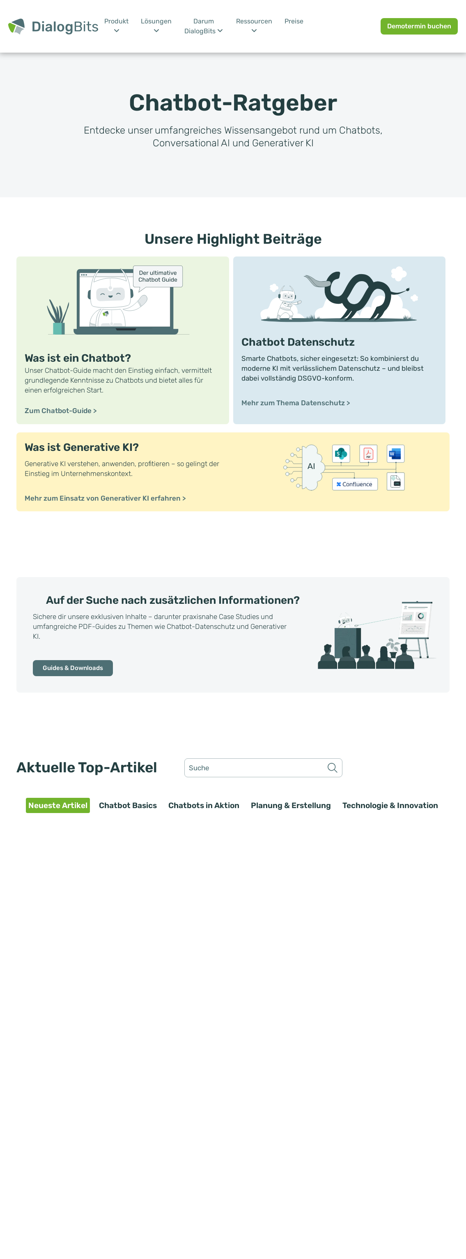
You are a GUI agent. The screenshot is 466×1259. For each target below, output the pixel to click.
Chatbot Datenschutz (298, 342)
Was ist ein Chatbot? (78, 358)
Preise (294, 21)
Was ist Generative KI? (82, 447)
